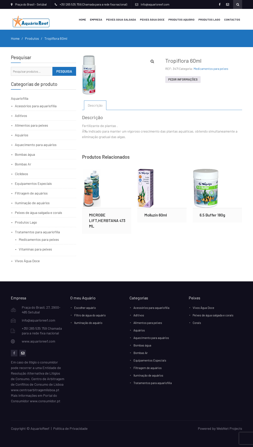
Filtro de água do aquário (90, 315)
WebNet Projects (229, 428)
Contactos (232, 19)
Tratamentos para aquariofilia (37, 232)
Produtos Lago (209, 19)
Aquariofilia (19, 98)
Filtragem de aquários (31, 193)
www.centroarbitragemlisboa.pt (35, 390)
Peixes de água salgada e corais (38, 212)
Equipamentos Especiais (33, 183)
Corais (197, 323)
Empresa (96, 19)
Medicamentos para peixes (211, 68)
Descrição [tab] (95, 105)
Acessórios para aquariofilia (36, 106)
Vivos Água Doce (27, 261)
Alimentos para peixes (31, 125)
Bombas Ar (23, 164)
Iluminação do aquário (88, 323)
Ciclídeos (21, 174)
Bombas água (25, 154)
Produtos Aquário (181, 19)
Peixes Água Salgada (121, 19)
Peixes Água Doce (152, 19)
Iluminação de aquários (32, 203)
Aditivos (21, 115)
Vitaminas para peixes (35, 249)
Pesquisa (64, 71)
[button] (152, 61)
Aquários (21, 135)
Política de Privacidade (70, 428)
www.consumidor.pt (45, 401)
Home (82, 19)
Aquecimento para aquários (36, 144)
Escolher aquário (85, 307)
